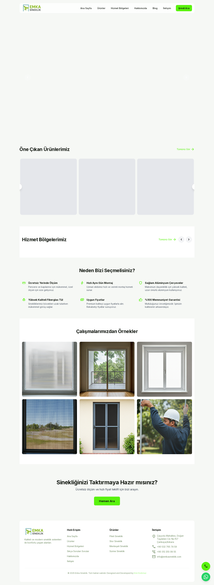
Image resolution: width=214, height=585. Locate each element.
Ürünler (101, 8)
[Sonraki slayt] (186, 77)
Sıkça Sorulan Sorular (78, 551)
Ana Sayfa (86, 8)
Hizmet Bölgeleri (120, 8)
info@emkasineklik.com (169, 556)
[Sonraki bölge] (189, 239)
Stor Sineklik (115, 541)
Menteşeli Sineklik (118, 546)
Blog (155, 8)
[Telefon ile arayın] (206, 566)
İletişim (167, 8)
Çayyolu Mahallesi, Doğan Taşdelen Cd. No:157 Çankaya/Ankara (170, 538)
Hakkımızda (140, 8)
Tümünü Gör (185, 149)
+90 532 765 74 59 (167, 546)
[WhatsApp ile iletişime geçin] (206, 577)
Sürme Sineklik (117, 551)
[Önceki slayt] (28, 77)
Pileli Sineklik (116, 536)
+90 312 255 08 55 (166, 551)
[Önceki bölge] (181, 239)
